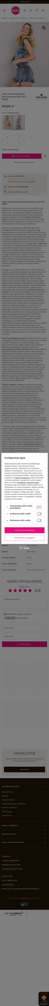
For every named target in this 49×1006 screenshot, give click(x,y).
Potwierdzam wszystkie (24, 530)
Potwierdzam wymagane (24, 538)
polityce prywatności (22, 478)
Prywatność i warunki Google (28, 482)
